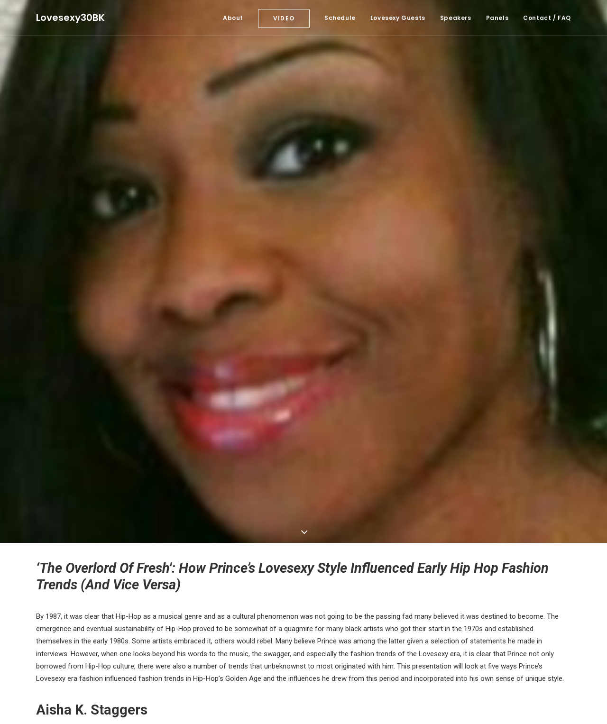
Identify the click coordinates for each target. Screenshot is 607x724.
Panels (497, 18)
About (233, 18)
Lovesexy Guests (397, 18)
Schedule (340, 18)
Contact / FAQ (547, 18)
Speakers (455, 18)
